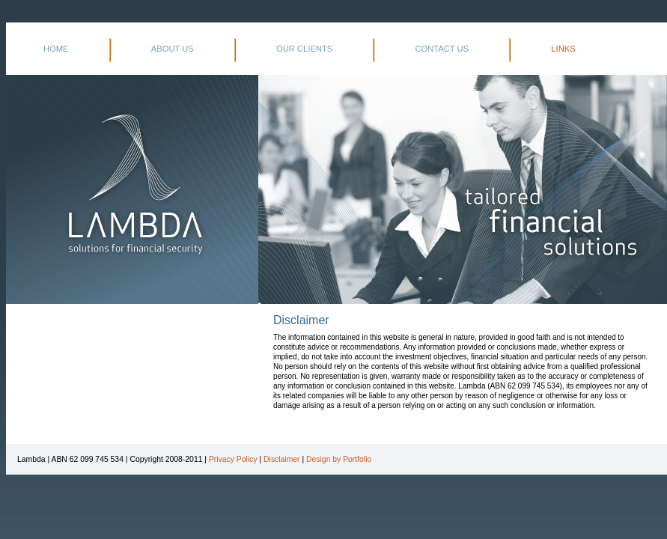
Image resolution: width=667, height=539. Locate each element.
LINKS (563, 48)
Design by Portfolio (338, 459)
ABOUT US (172, 48)
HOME (56, 48)
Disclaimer (282, 459)
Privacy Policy (233, 459)
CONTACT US (442, 48)
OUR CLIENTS (304, 48)
